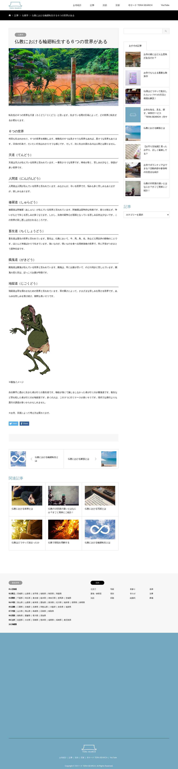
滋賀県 (68, 607)
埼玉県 (27, 598)
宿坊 (112, 594)
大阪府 (53, 607)
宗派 (118, 5)
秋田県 (51, 594)
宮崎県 (35, 620)
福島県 (43, 594)
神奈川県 (52, 598)
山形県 (27, 594)
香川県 (35, 615)
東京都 (35, 598)
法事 (151, 594)
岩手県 (35, 594)
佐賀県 (20, 620)
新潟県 (51, 602)
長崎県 (59, 620)
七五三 (93, 589)
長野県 (74, 602)
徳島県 (20, 615)
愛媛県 (27, 615)
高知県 (43, 615)
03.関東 (12, 598)
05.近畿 (12, 607)
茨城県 (68, 598)
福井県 (66, 602)
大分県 (27, 620)
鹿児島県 (67, 620)
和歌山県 (44, 607)
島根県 (35, 611)
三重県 (20, 607)
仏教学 (20, 35)
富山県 (20, 602)
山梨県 (27, 602)
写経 (112, 589)
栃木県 (43, 598)
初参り (132, 589)
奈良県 (60, 607)
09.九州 (12, 620)
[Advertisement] (29, 686)
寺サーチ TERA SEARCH (140, 5)
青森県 (59, 594)
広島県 (43, 611)
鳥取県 (51, 611)
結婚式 (132, 598)
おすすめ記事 (135, 46)
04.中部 (12, 602)
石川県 (59, 602)
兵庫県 (35, 607)
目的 (105, 5)
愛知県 (43, 602)
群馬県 (60, 598)
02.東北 (12, 594)
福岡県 (51, 620)
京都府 (27, 607)
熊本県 (43, 620)
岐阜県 (35, 602)
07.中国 (12, 611)
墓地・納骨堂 (96, 594)
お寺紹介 (77, 5)
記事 (92, 5)
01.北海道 (13, 589)
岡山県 (27, 611)
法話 (92, 598)
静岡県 (82, 602)
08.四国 (12, 615)
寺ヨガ (132, 594)
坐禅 (151, 589)
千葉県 (20, 598)
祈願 (112, 598)
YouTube (165, 5)
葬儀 (151, 598)
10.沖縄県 (13, 624)
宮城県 (20, 594)
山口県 (20, 611)
